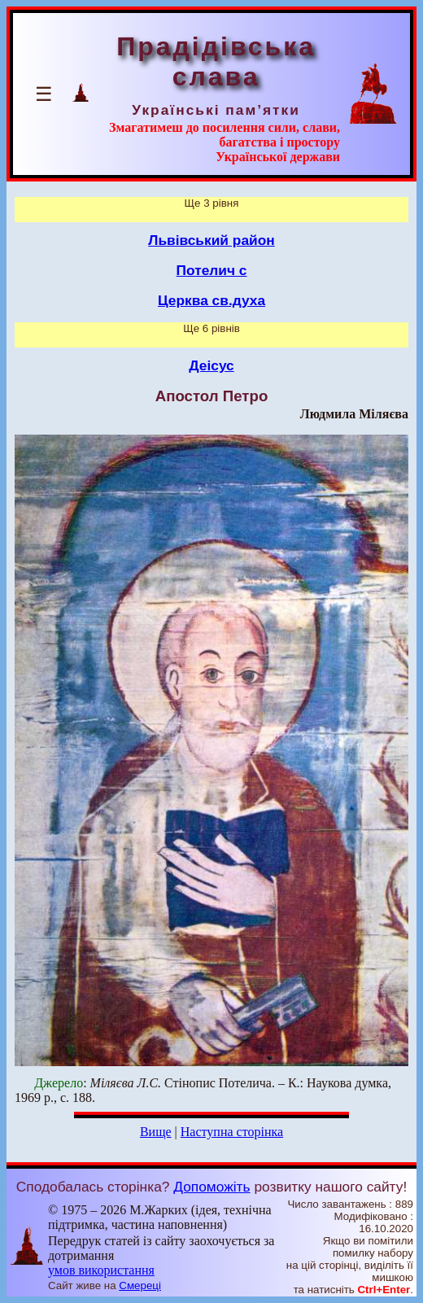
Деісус (211, 365)
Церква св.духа (211, 300)
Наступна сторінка (232, 1132)
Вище (156, 1132)
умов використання (101, 1270)
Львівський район (211, 240)
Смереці (140, 1285)
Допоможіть (211, 1186)
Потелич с (212, 270)
